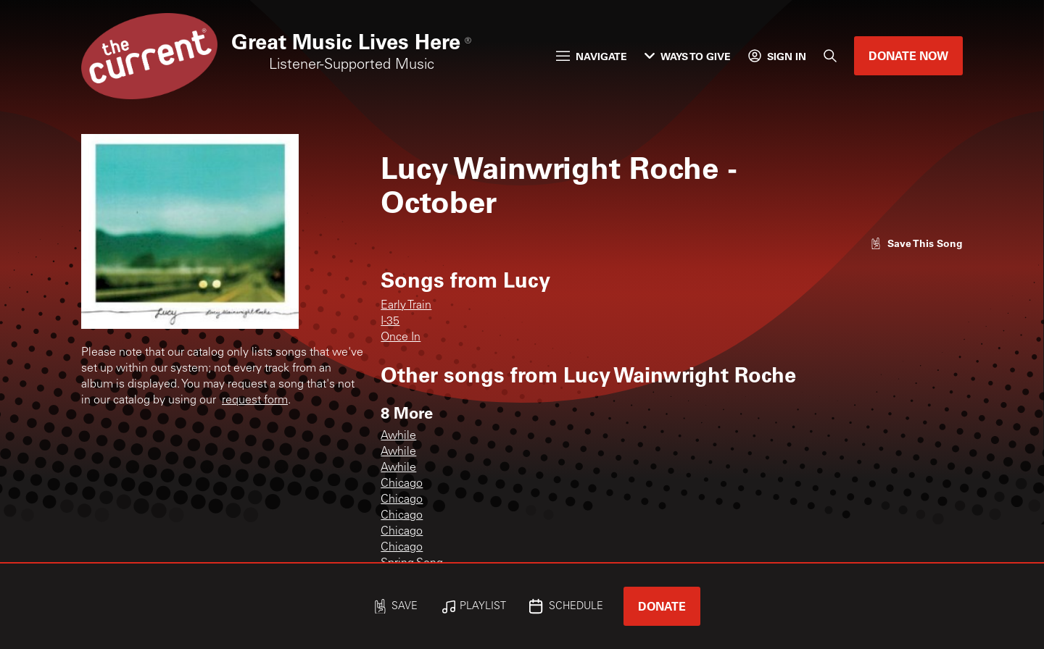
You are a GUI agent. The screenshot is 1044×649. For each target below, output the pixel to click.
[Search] (830, 55)
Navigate (591, 56)
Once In (400, 337)
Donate (662, 606)
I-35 (390, 321)
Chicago (402, 484)
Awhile (398, 436)
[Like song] (916, 243)
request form (255, 400)
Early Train (406, 305)
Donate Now (908, 55)
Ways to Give (688, 56)
